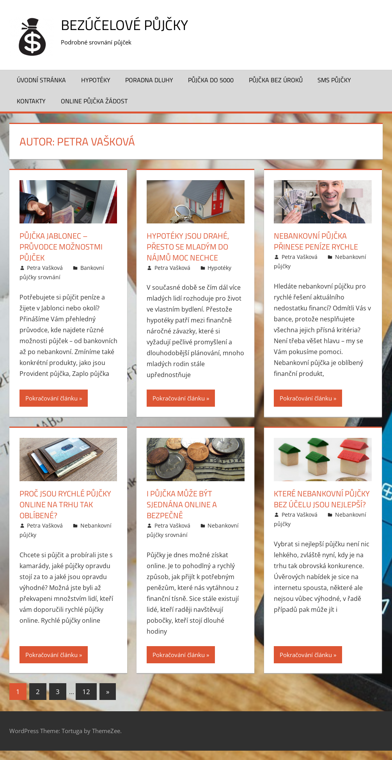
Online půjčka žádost (94, 101)
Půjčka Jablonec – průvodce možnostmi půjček (61, 247)
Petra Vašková (45, 267)
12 (86, 691)
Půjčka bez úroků (276, 80)
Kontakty (31, 101)
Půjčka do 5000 (211, 80)
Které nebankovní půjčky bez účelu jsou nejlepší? (322, 498)
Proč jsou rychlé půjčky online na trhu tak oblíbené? (65, 504)
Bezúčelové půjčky (124, 24)
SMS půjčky (334, 80)
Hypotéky (95, 80)
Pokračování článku (51, 398)
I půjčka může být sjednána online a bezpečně (182, 504)
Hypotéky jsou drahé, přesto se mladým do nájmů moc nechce (188, 247)
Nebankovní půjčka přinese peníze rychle (316, 241)
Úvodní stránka (41, 80)
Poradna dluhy (149, 80)
